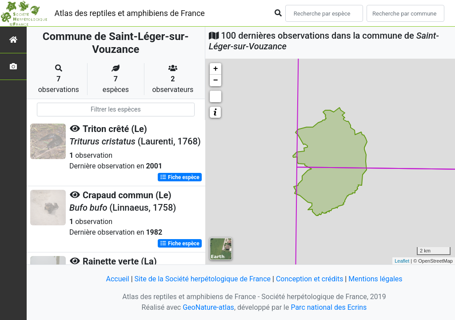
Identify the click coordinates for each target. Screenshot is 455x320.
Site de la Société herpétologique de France (203, 279)
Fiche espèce (180, 177)
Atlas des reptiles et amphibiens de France (130, 13)
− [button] (215, 80)
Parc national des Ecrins (329, 307)
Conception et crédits (309, 279)
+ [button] (215, 69)
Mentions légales (375, 279)
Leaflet (402, 261)
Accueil (117, 279)
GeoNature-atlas (208, 307)
